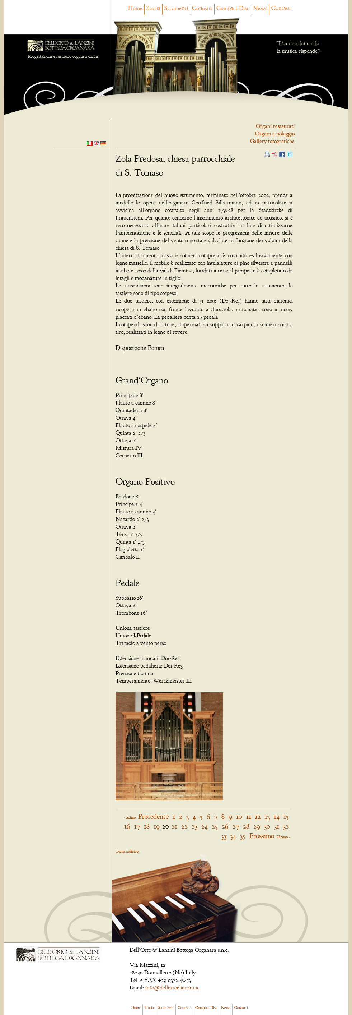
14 (277, 816)
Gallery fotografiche (272, 141)
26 (225, 826)
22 (184, 826)
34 (233, 835)
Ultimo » (283, 836)
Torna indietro (127, 851)
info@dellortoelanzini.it (172, 987)
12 (258, 816)
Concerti (202, 8)
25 (215, 826)
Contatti (281, 8)
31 (276, 826)
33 (223, 835)
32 (286, 826)
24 (204, 826)
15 (286, 816)
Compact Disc (232, 8)
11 (248, 816)
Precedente (153, 816)
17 (137, 826)
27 (236, 826)
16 (127, 826)
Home (135, 8)
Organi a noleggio (275, 133)
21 (174, 826)
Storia (153, 8)
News (260, 8)
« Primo (130, 817)
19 (157, 826)
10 (239, 816)
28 (246, 826)
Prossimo (261, 835)
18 (147, 826)
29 (256, 826)
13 (267, 816)
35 (242, 835)
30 (267, 826)
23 (194, 826)
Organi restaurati (275, 126)
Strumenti (176, 8)
